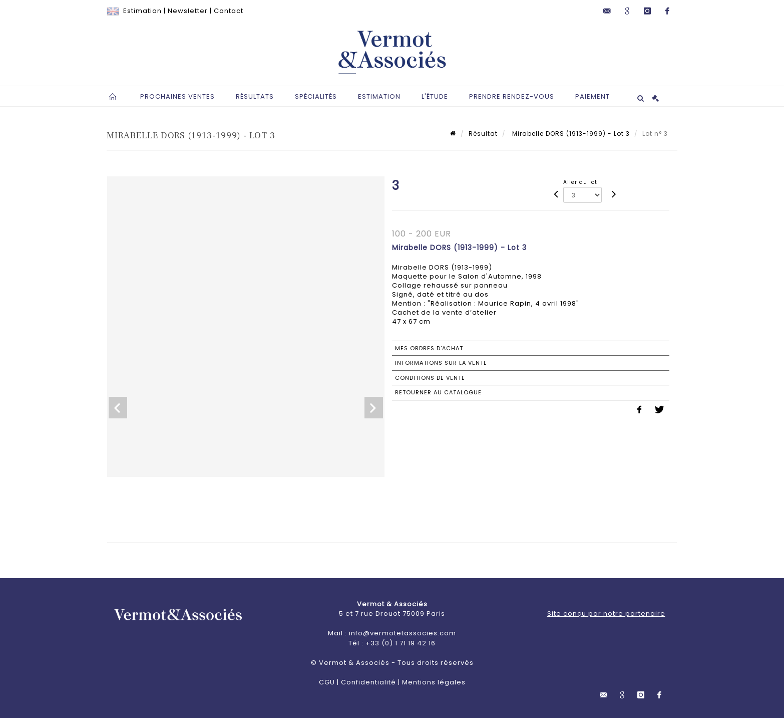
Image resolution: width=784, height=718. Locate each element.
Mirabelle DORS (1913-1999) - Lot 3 (570, 133)
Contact (228, 11)
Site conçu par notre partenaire (606, 613)
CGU (327, 682)
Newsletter (188, 11)
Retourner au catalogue (438, 392)
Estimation (142, 11)
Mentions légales (434, 682)
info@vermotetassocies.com (402, 633)
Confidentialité (368, 682)
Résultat (483, 133)
